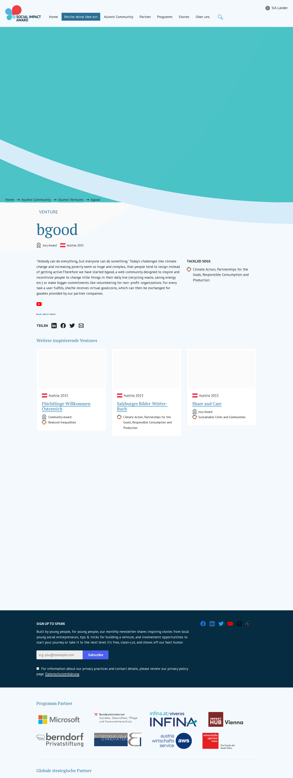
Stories (184, 16)
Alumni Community (118, 16)
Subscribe (95, 654)
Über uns (203, 16)
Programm (164, 16)
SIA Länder (280, 7)
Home (53, 16)
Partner (145, 16)
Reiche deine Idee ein (80, 16)
